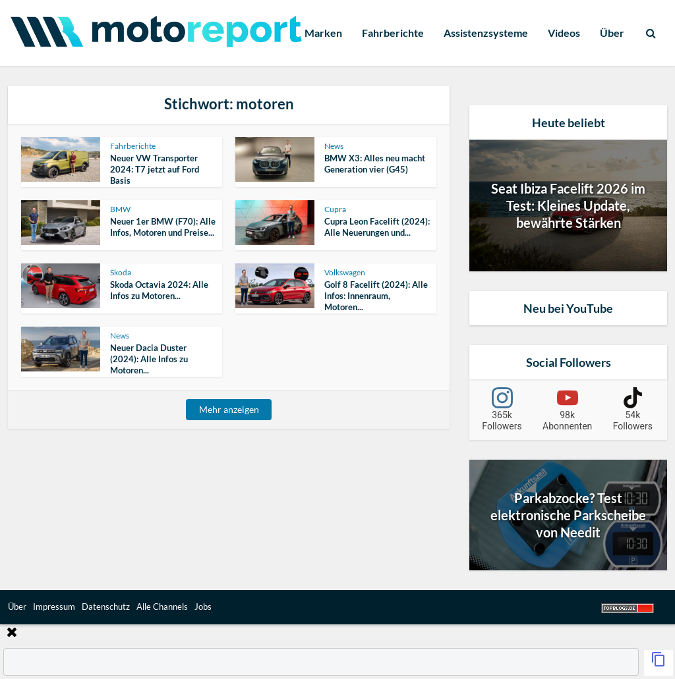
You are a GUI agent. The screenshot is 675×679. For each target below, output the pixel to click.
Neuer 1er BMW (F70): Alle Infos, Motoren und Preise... (163, 227)
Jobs (203, 606)
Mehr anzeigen (229, 409)
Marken (323, 32)
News (333, 146)
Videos (564, 32)
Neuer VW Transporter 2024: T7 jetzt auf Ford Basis (154, 169)
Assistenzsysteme (486, 32)
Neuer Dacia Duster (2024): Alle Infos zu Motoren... (149, 358)
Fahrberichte (393, 32)
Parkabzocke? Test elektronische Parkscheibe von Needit (568, 515)
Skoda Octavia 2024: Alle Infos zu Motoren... (159, 290)
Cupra (335, 209)
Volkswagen (344, 272)
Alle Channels (162, 606)
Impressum (54, 606)
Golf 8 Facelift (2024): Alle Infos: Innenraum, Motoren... (376, 295)
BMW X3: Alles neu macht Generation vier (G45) (374, 164)
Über (612, 32)
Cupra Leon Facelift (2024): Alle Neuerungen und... (377, 227)
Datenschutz (106, 606)
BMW (120, 209)
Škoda (120, 272)
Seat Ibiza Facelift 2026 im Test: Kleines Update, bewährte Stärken (568, 205)
